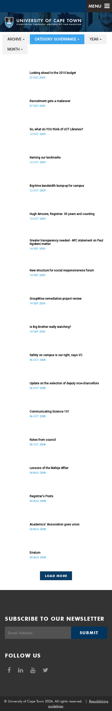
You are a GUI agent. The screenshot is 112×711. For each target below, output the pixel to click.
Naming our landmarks (45, 157)
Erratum (35, 552)
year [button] (96, 39)
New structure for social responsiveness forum (62, 270)
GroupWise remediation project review (55, 298)
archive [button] (16, 39)
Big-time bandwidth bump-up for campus (57, 186)
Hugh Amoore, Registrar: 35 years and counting (62, 214)
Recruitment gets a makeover (50, 101)
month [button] (15, 49)
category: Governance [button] (57, 39)
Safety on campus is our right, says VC (56, 355)
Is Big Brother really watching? (50, 327)
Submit (89, 632)
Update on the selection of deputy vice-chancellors (64, 383)
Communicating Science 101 (49, 411)
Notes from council (43, 440)
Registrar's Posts (41, 496)
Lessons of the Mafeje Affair (49, 468)
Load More (56, 576)
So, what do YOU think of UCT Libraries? (56, 129)
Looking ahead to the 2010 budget (53, 73)
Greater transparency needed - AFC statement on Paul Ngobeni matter (66, 242)
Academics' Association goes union (54, 524)
